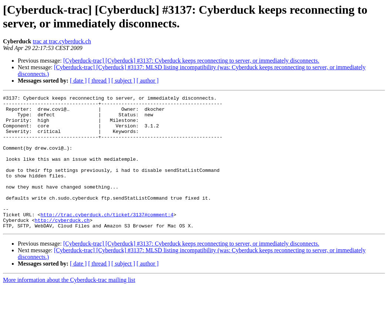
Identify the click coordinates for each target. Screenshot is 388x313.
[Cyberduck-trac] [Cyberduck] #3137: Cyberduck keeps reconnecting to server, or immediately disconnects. (191, 60)
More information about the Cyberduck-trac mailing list (69, 306)
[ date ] (78, 80)
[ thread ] (99, 80)
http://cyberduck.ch (62, 245)
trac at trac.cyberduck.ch (62, 41)
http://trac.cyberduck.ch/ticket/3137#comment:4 (106, 239)
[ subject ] (123, 80)
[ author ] (148, 80)
